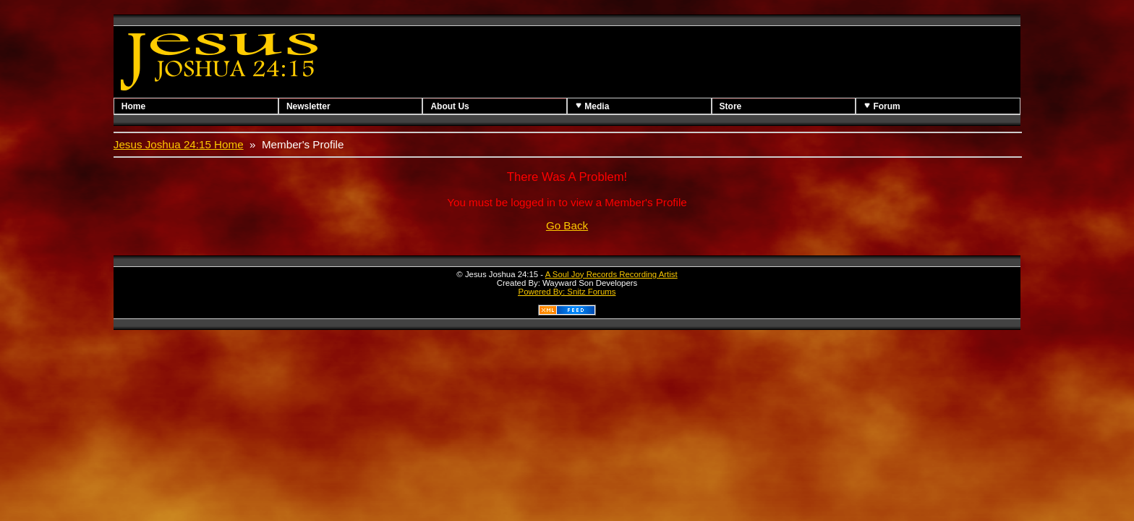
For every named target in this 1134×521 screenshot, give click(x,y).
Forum (882, 106)
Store (731, 106)
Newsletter (308, 106)
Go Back (567, 225)
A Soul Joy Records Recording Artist (611, 274)
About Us (449, 106)
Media (592, 106)
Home (133, 106)
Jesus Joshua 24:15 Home (179, 144)
